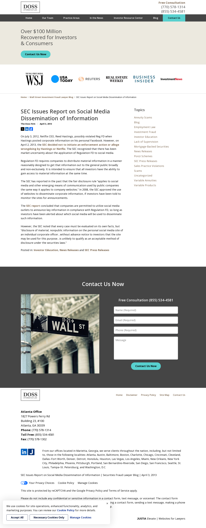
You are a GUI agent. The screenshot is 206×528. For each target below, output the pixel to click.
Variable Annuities (145, 180)
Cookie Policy (66, 483)
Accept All (17, 517)
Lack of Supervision (146, 141)
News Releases (69, 250)
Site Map (164, 395)
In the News (96, 17)
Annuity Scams (143, 117)
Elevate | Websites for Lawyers (161, 518)
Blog (155, 17)
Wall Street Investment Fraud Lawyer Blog (51, 97)
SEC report (33, 205)
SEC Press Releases (97, 250)
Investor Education (46, 250)
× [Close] (107, 503)
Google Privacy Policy (90, 490)
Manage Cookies (88, 483)
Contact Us (174, 17)
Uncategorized (143, 175)
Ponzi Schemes (143, 156)
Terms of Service (119, 490)
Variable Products (145, 185)
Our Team (47, 17)
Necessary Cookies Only (48, 517)
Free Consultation (172, 3)
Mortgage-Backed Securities (151, 146)
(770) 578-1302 (37, 439)
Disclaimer (131, 395)
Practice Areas (71, 17)
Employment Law (144, 127)
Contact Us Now (35, 54)
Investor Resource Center (128, 17)
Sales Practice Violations (149, 166)
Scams (138, 170)
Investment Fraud (145, 132)
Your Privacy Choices (37, 483)
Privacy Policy (148, 395)
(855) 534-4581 (173, 11)
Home (29, 17)
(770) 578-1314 (173, 6)
